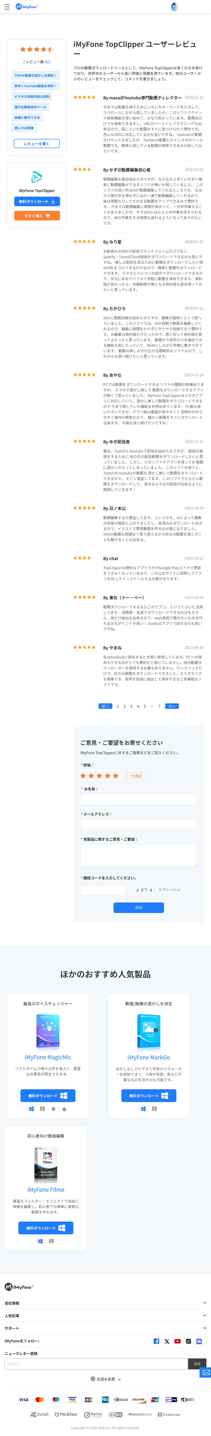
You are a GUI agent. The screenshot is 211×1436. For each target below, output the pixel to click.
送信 (138, 907)
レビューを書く (37, 143)
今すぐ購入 (37, 215)
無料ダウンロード (37, 201)
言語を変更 (105, 1379)
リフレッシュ (169, 889)
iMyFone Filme (45, 1189)
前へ (105, 706)
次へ (172, 706)
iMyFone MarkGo (149, 1057)
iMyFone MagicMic (48, 1057)
